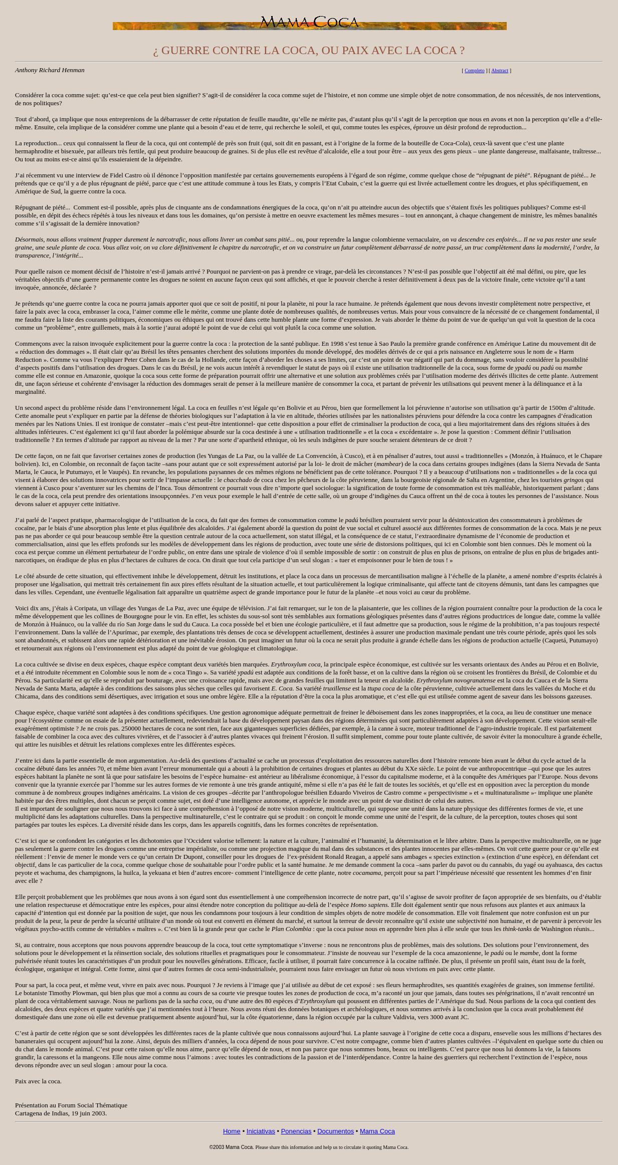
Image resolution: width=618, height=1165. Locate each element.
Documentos (335, 1131)
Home (232, 1131)
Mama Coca (377, 1131)
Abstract (499, 70)
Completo (474, 70)
